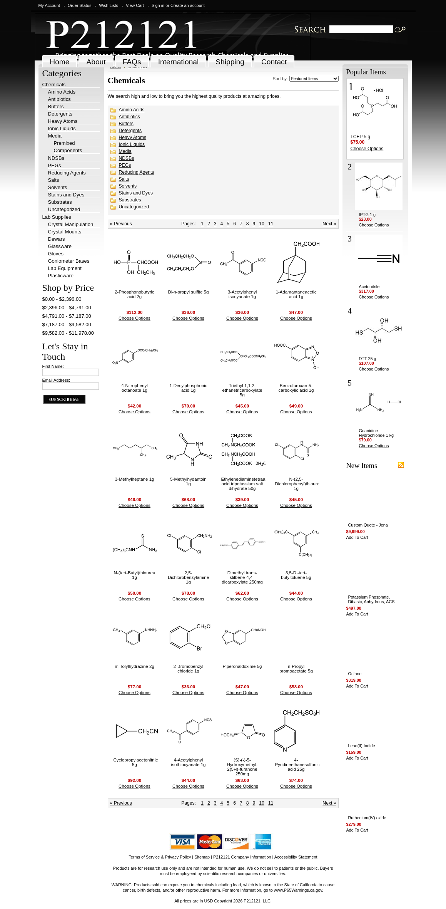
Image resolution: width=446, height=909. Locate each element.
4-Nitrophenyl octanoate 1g (134, 387)
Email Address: (56, 380)
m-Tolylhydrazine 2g (134, 666)
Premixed (64, 143)
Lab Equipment (65, 268)
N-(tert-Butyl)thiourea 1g (134, 575)
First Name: (53, 366)
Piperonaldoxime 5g (242, 666)
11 (271, 223)
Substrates (60, 202)
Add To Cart (357, 537)
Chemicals (54, 84)
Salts (53, 180)
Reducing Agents (67, 173)
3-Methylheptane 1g (134, 479)
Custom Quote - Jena (368, 525)
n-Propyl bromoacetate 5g (296, 668)
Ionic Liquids (62, 128)
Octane (355, 673)
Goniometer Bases (69, 261)
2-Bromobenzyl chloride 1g (189, 668)
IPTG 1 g (367, 214)
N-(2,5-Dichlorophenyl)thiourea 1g (298, 484)
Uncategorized (64, 209)
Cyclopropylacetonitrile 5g (136, 762)
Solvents (57, 187)
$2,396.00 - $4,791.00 (66, 307)
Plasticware (60, 275)
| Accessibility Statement (294, 857)
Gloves (55, 254)
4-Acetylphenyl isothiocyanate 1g (188, 762)
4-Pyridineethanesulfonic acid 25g (297, 764)
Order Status (80, 5)
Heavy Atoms (63, 121)
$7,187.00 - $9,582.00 (66, 324)
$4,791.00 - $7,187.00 (66, 316)
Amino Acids (62, 92)
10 (261, 223)
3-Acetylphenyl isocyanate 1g (242, 294)
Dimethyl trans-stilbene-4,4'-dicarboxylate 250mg (242, 577)
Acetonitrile (369, 286)
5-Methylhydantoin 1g (188, 481)
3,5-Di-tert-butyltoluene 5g (296, 575)
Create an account (187, 5)
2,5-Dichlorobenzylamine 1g (188, 577)
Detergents (60, 114)
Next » (329, 223)
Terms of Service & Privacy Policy (160, 857)
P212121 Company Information (242, 857)
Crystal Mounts (65, 232)
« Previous (121, 223)
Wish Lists (108, 5)
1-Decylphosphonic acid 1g (188, 387)
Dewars (56, 239)
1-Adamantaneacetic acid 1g (296, 294)
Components (68, 150)
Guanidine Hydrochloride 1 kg (376, 433)
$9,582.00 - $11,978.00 (68, 333)
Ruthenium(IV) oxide (367, 817)
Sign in (158, 5)
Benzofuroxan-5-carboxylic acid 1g (296, 387)
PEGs (54, 165)
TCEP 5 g (361, 136)
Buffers (56, 106)
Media (55, 136)
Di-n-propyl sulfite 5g (188, 292)
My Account (49, 5)
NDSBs (56, 158)
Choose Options (134, 318)
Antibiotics (59, 99)
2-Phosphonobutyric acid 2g (134, 294)
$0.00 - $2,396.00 (62, 299)
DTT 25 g (367, 358)
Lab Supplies (56, 217)
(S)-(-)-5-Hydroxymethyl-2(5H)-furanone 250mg (242, 767)
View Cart (135, 5)
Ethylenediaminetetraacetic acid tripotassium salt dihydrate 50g (248, 484)
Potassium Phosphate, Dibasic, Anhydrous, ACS (371, 599)
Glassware (60, 246)
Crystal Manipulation (71, 224)
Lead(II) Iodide (361, 745)
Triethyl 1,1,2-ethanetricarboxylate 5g (242, 390)
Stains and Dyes (66, 195)
